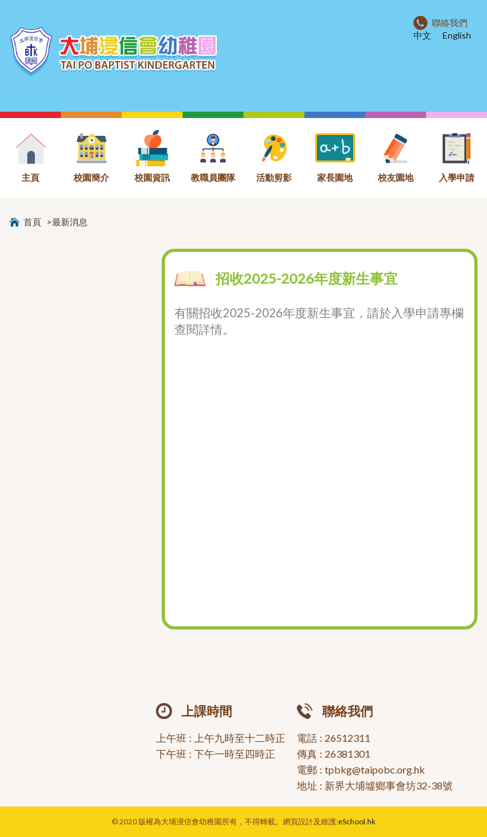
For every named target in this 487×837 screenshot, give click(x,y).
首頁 (32, 221)
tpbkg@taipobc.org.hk (375, 769)
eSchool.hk (356, 821)
